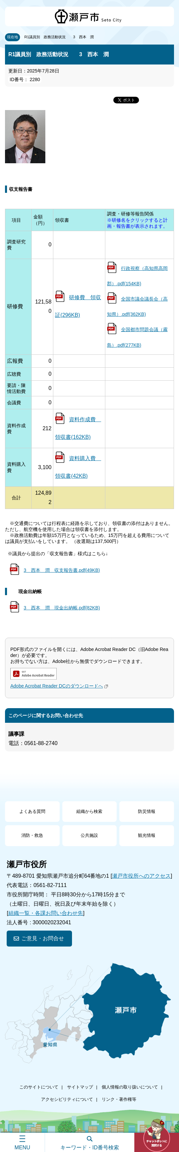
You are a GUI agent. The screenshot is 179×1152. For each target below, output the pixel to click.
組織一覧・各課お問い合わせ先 (45, 913)
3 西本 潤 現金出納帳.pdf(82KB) (62, 607)
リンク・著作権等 (119, 1099)
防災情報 (146, 811)
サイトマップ (80, 1087)
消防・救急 (32, 835)
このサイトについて (38, 1087)
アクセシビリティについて (67, 1099)
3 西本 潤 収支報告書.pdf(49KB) (62, 570)
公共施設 (89, 835)
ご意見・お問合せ (42, 938)
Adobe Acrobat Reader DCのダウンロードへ (60, 686)
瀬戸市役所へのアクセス (141, 876)
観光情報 (146, 835)
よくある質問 (32, 811)
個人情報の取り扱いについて (130, 1087)
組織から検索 (89, 811)
